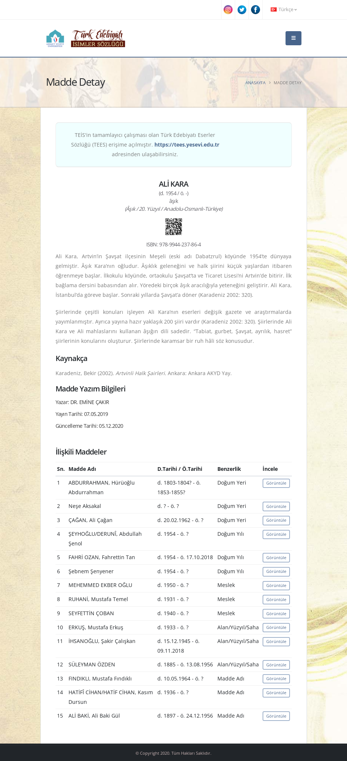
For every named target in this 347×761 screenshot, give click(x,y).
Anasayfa (256, 82)
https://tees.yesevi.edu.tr (186, 144)
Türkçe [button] (284, 9)
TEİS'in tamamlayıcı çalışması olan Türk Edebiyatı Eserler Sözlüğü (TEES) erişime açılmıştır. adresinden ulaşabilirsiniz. (145, 144)
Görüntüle (276, 483)
